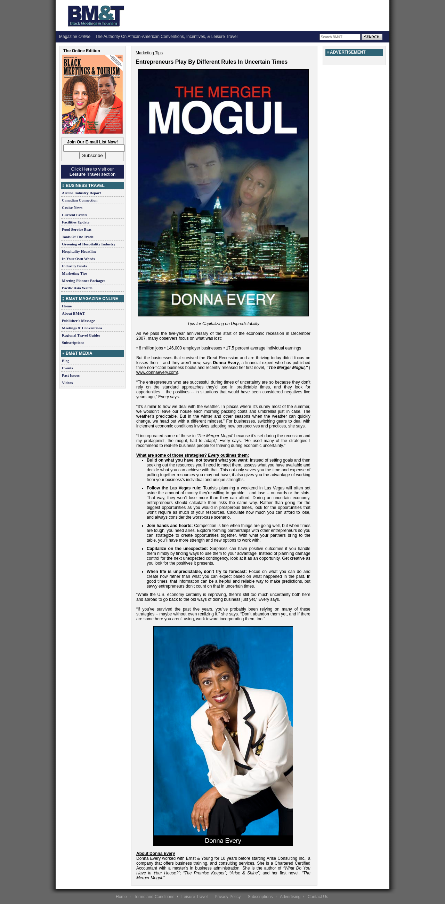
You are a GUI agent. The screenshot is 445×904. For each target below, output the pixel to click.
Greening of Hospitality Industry (88, 244)
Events (67, 368)
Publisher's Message (78, 321)
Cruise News (72, 207)
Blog (65, 361)
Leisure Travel (194, 896)
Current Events (74, 215)
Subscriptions (73, 342)
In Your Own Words (78, 259)
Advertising (290, 896)
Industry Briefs (74, 266)
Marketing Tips (74, 273)
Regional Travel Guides (81, 335)
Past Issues (71, 375)
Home (67, 306)
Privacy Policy (228, 896)
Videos (67, 382)
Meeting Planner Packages (83, 280)
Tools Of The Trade (78, 237)
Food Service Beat (76, 229)
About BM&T (73, 313)
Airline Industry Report (81, 193)
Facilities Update (75, 222)
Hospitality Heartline (79, 251)
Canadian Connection (79, 200)
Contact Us (318, 896)
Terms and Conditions (154, 896)
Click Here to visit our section (92, 171)
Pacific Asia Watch (77, 288)
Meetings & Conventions (82, 328)
